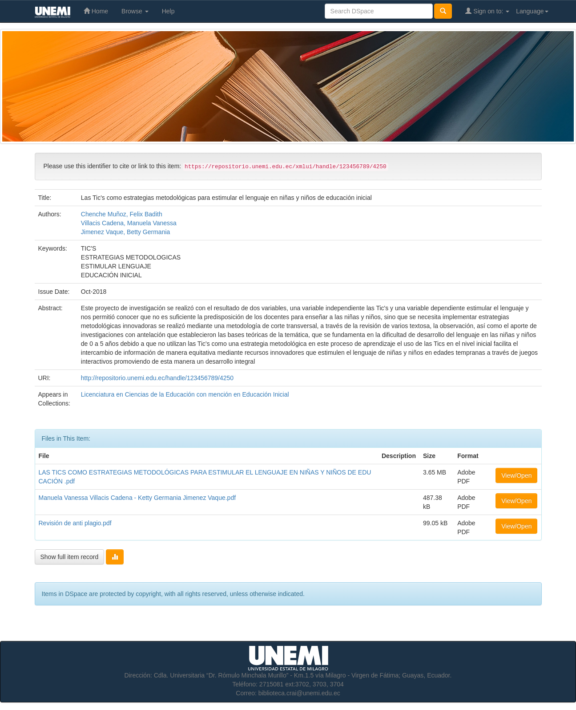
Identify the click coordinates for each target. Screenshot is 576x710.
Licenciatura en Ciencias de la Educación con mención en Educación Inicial (185, 394)
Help (168, 11)
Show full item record (69, 556)
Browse (135, 11)
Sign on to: (487, 11)
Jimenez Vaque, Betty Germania (125, 231)
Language (532, 11)
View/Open (516, 475)
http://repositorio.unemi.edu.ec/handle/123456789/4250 (157, 377)
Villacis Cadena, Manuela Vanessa (129, 223)
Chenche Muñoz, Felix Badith (121, 214)
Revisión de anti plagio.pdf (75, 523)
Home (96, 11)
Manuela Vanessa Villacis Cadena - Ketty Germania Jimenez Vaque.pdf (137, 497)
